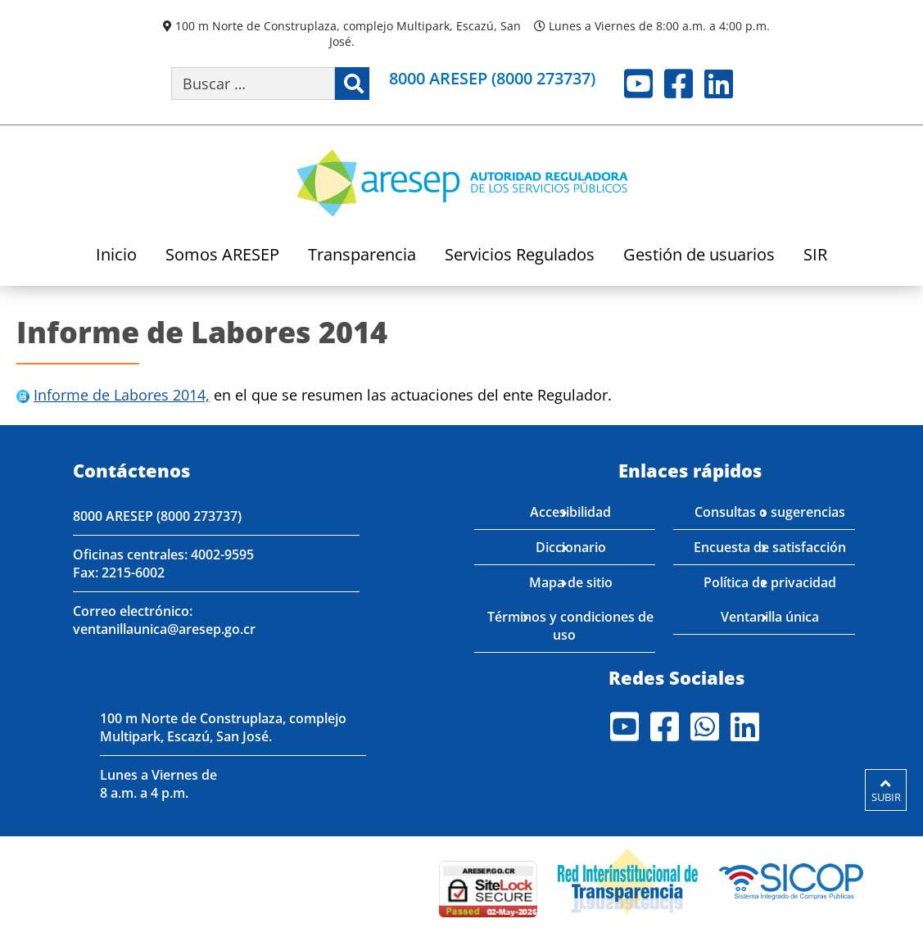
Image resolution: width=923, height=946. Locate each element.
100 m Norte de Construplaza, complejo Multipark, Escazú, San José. (348, 33)
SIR (815, 256)
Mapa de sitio (571, 582)
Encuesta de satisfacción (770, 547)
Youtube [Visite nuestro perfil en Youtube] (638, 83)
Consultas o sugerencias (770, 512)
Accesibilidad (570, 512)
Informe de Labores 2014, (122, 395)
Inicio (116, 256)
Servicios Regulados (520, 256)
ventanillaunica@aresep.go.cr (164, 629)
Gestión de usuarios (699, 256)
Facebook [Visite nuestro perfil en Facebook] (678, 83)
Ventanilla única (770, 617)
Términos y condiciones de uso (570, 626)
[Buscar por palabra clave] (253, 83)
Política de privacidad (770, 582)
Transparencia (362, 256)
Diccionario (571, 547)
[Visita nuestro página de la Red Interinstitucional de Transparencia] (628, 879)
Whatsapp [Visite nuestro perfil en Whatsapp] (704, 726)
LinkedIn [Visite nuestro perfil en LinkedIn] (718, 83)
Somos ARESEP (222, 256)
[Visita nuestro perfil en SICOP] (791, 879)
